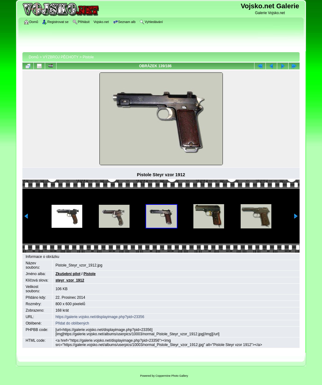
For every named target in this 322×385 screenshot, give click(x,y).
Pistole (88, 57)
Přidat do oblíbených (72, 323)
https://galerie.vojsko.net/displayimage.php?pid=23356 (100, 317)
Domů (33, 57)
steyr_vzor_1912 (70, 280)
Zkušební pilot (68, 274)
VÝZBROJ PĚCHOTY (60, 57)
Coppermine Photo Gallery (171, 375)
